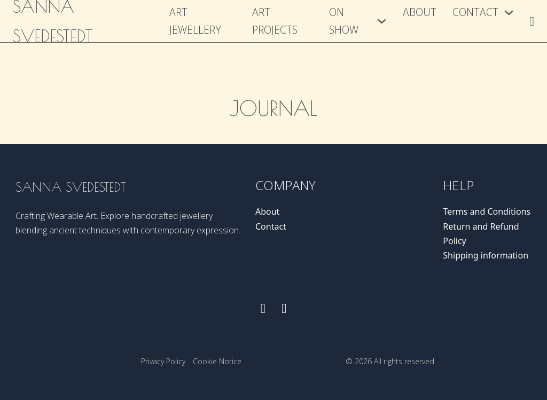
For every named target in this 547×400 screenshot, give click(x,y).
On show (343, 21)
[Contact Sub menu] (509, 12)
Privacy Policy (163, 361)
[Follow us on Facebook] (263, 308)
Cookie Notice (217, 361)
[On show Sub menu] (382, 21)
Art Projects (275, 21)
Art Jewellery (195, 21)
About (419, 12)
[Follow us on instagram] (284, 308)
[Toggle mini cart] (531, 21)
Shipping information (485, 255)
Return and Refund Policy (481, 234)
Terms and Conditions (486, 211)
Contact (475, 12)
